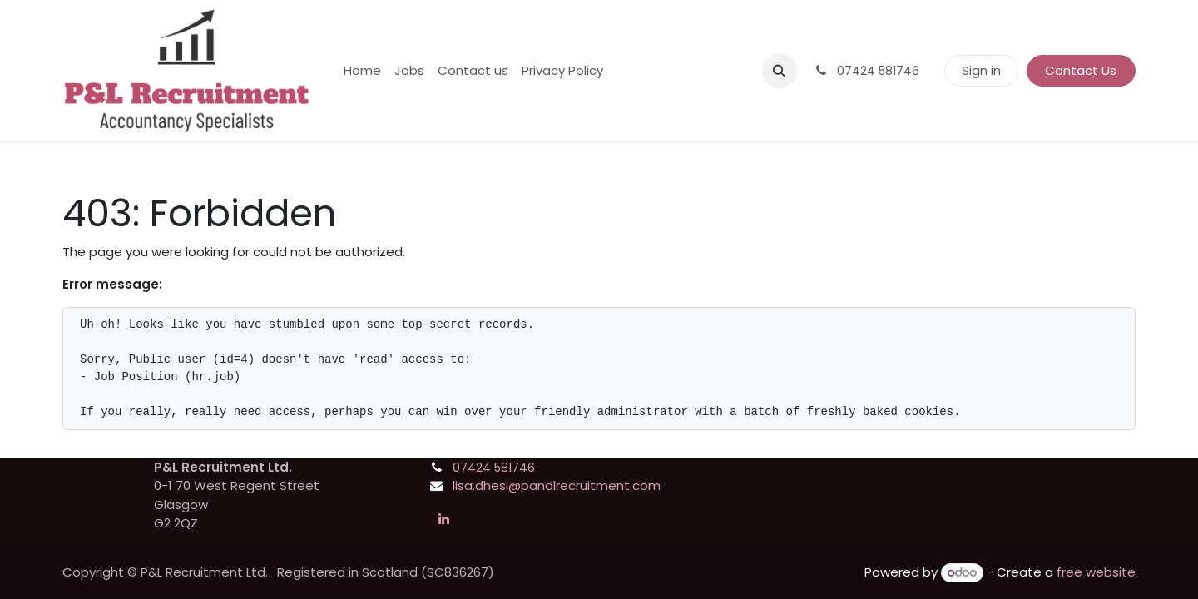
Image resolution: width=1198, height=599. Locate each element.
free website (1096, 572)
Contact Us (1080, 70)
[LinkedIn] (443, 519)
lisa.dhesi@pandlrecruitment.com (557, 485)
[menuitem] (362, 71)
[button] (779, 70)
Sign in (981, 70)
